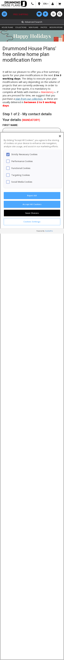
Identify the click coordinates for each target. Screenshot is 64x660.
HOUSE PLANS (7, 27)
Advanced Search (32, 22)
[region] (32, 396)
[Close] (60, 136)
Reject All (32, 195)
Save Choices (32, 213)
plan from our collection (29, 98)
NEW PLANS (33, 27)
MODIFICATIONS (55, 27)
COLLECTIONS (20, 27)
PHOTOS (44, 27)
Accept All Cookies (32, 204)
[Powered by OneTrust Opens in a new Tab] (49, 231)
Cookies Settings (32, 221)
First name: (10, 125)
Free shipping (20, 14)
